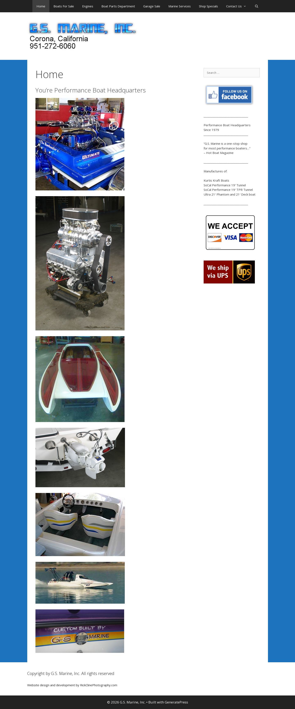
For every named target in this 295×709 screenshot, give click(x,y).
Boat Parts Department (118, 6)
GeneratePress (176, 702)
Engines (87, 6)
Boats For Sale (63, 6)
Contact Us (238, 6)
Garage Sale (151, 6)
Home (40, 6)
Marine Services (179, 6)
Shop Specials (208, 6)
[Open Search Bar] (256, 6)
